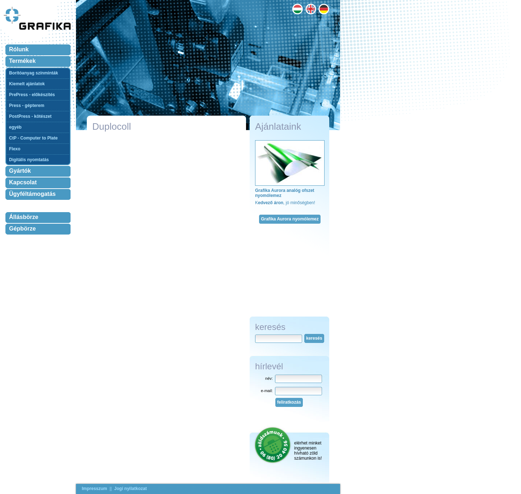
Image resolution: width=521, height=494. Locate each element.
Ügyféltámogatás (32, 194)
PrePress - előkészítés (32, 94)
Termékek (22, 61)
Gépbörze (22, 228)
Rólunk (19, 49)
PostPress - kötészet (30, 116)
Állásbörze (23, 217)
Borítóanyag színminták (33, 73)
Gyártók (20, 171)
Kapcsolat (23, 182)
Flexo (14, 148)
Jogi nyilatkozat (130, 488)
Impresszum (94, 488)
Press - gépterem (26, 105)
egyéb (15, 127)
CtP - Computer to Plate (33, 138)
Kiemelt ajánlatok (27, 83)
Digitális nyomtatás (29, 159)
